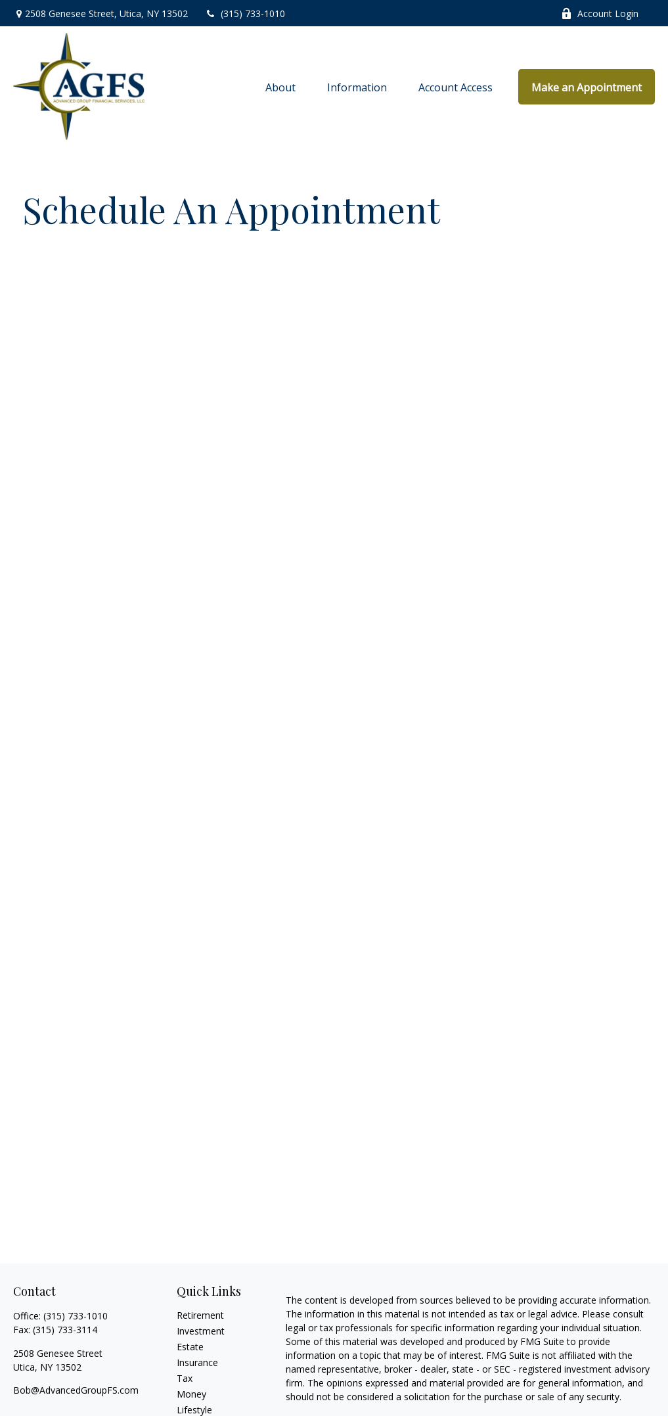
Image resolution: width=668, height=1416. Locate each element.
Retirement (200, 1315)
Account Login (599, 13)
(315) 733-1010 (244, 13)
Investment (201, 1331)
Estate (190, 1346)
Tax (184, 1378)
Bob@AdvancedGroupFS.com (76, 1390)
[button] (280, 87)
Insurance (197, 1362)
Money (191, 1394)
